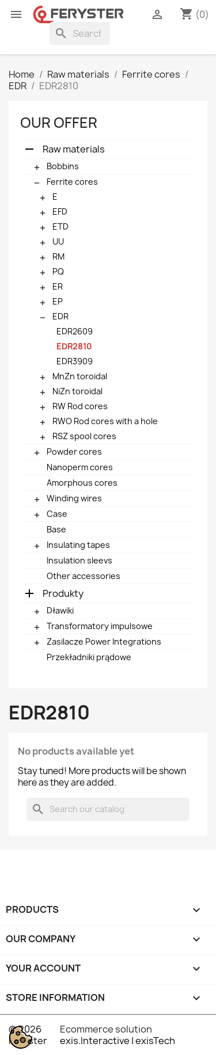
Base (56, 529)
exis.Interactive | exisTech (117, 1040)
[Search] (80, 33)
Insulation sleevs (79, 560)
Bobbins (63, 166)
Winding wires (74, 498)
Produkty (63, 593)
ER (57, 286)
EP (57, 301)
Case (57, 513)
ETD (60, 226)
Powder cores (74, 451)
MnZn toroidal (79, 376)
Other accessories (83, 575)
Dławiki (60, 610)
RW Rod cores (80, 406)
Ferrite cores (72, 181)
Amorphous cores (82, 482)
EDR (60, 316)
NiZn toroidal (77, 391)
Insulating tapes (78, 544)
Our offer (58, 122)
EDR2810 (74, 346)
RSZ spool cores (84, 436)
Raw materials (74, 149)
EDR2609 (74, 331)
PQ (58, 271)
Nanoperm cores (80, 467)
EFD (59, 211)
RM (58, 256)
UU (58, 241)
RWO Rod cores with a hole (105, 421)
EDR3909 (74, 361)
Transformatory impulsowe (100, 625)
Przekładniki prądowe (89, 657)
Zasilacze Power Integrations (104, 641)
